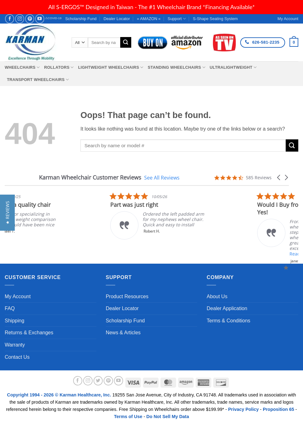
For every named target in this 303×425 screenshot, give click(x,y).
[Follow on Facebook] (9, 18)
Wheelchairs (22, 67)
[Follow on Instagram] (19, 18)
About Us (217, 296)
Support (177, 19)
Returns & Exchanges (29, 332)
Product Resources (127, 296)
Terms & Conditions (228, 320)
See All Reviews (162, 177)
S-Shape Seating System (215, 18)
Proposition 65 (278, 409)
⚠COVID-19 (53, 18)
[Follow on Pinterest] (29, 18)
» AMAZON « (148, 18)
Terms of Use (128, 416)
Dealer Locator (117, 18)
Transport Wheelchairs (38, 80)
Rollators (59, 67)
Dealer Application (227, 308)
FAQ (10, 308)
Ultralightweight (233, 67)
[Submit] (125, 42)
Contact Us (17, 357)
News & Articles (123, 332)
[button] (293, 42)
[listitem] (233, 215)
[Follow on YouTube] (39, 18)
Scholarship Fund (81, 18)
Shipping (14, 320)
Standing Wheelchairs (176, 67)
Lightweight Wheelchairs (110, 67)
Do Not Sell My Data (167, 416)
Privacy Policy (243, 409)
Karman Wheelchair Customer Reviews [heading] (90, 177)
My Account (18, 296)
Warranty (15, 344)
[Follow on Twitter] (98, 380)
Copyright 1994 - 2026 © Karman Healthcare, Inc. (59, 394)
